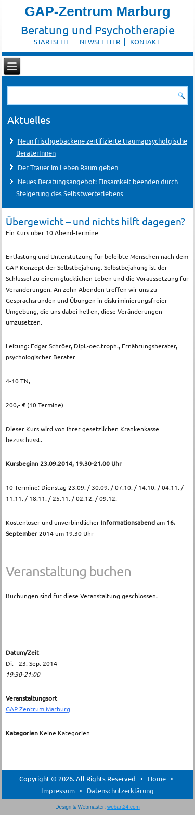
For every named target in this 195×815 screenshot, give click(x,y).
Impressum (58, 790)
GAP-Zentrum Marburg (97, 11)
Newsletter (100, 41)
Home (157, 778)
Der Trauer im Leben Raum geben (68, 167)
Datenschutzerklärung (120, 790)
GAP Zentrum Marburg (38, 709)
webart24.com (123, 807)
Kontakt (145, 41)
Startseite (52, 41)
